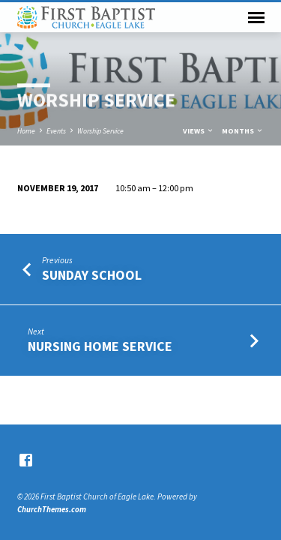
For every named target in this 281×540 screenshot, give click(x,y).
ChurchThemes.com (51, 509)
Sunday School (92, 275)
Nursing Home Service (100, 346)
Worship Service (100, 131)
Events (56, 131)
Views (198, 131)
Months (243, 131)
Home (26, 131)
